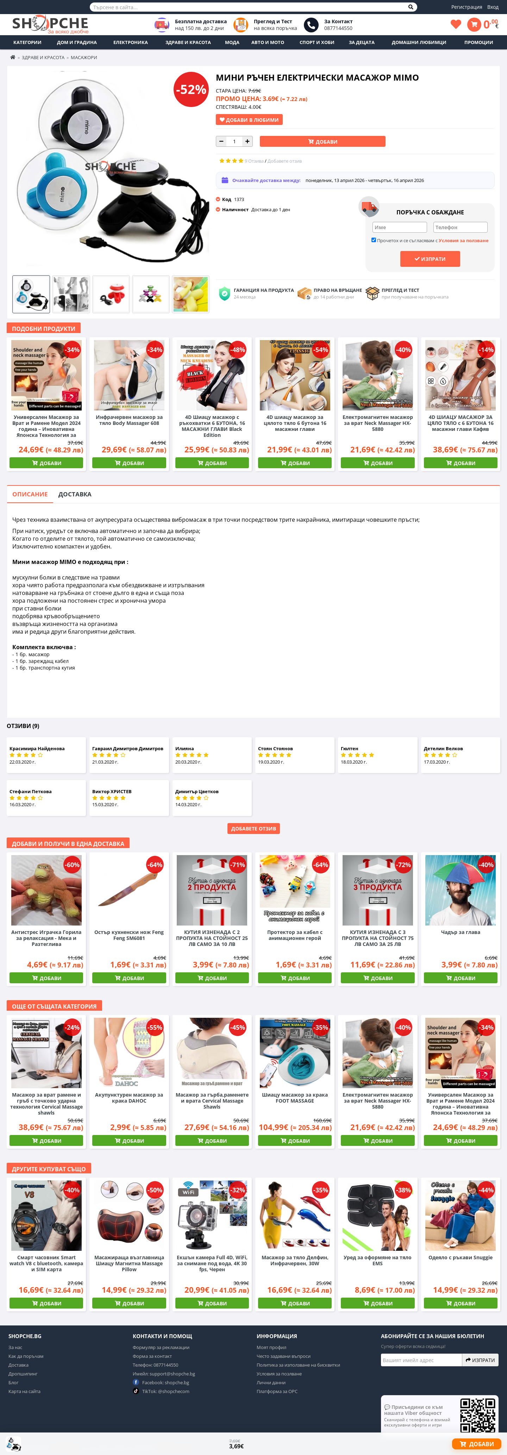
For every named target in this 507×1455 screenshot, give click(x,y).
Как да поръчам (26, 1356)
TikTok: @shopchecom (161, 1391)
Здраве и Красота (188, 42)
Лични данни (271, 1382)
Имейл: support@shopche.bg (164, 1374)
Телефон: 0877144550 (155, 1365)
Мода (232, 42)
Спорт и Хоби (317, 42)
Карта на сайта (24, 1391)
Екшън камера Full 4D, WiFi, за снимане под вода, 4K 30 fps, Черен (212, 1263)
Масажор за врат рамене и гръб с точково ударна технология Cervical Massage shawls (46, 1104)
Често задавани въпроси (284, 1356)
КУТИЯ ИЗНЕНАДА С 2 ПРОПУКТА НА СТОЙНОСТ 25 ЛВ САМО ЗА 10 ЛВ (212, 938)
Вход (493, 7)
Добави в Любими (249, 120)
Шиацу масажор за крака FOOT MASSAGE (295, 1098)
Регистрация (466, 7)
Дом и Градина (77, 42)
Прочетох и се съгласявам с (430, 240)
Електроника (130, 42)
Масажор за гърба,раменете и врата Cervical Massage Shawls (212, 1101)
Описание (30, 494)
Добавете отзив (253, 828)
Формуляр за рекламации (161, 1347)
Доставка (75, 494)
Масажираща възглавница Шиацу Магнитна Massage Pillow (129, 1263)
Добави (326, 141)
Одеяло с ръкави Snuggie (460, 1257)
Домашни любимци (419, 42)
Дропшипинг (23, 1374)
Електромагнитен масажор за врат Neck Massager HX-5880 (378, 423)
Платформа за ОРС (277, 1391)
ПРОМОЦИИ (478, 42)
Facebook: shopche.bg (161, 1382)
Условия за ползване (464, 240)
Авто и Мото (267, 42)
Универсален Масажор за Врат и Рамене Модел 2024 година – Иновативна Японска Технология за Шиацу (46, 429)
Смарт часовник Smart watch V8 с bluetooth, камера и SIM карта (46, 1263)
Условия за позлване (279, 1374)
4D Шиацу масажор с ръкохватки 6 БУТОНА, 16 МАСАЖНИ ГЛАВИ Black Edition (212, 426)
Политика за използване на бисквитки (298, 1365)
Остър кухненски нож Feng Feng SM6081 (129, 935)
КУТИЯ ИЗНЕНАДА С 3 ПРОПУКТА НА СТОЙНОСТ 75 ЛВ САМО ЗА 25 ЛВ (378, 938)
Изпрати (430, 259)
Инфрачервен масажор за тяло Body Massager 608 (129, 420)
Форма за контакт (152, 1356)
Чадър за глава (460, 932)
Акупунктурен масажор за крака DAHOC (129, 1098)
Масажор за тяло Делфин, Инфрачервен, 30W (295, 1260)
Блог (13, 1382)
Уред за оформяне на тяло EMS (378, 1260)
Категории (27, 42)
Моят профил (271, 1347)
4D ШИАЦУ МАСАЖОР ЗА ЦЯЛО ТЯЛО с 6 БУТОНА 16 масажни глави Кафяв (460, 423)
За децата (362, 42)
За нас (15, 1347)
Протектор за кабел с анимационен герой (295, 935)
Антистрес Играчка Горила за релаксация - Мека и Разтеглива (46, 938)
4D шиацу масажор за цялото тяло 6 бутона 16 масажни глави (295, 423)
